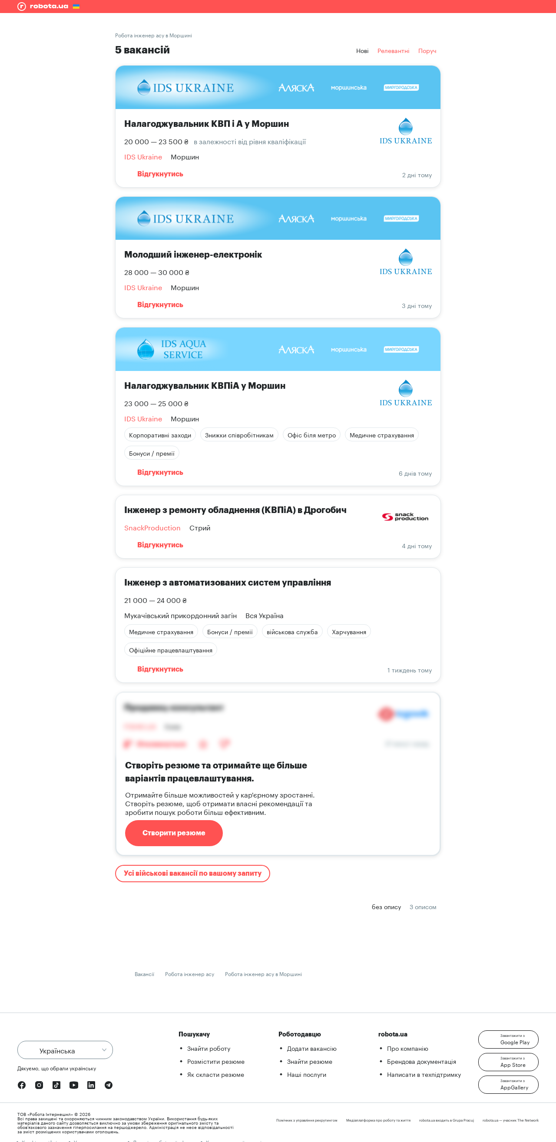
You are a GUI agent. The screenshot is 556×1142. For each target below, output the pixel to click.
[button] (508, 1039)
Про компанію (407, 1048)
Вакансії (144, 973)
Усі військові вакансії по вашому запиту (192, 873)
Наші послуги (306, 1074)
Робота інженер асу (189, 973)
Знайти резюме (309, 1061)
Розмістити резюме (216, 1061)
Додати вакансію (312, 1048)
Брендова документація (421, 1061)
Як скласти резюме (215, 1074)
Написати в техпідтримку (424, 1074)
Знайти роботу (208, 1048)
